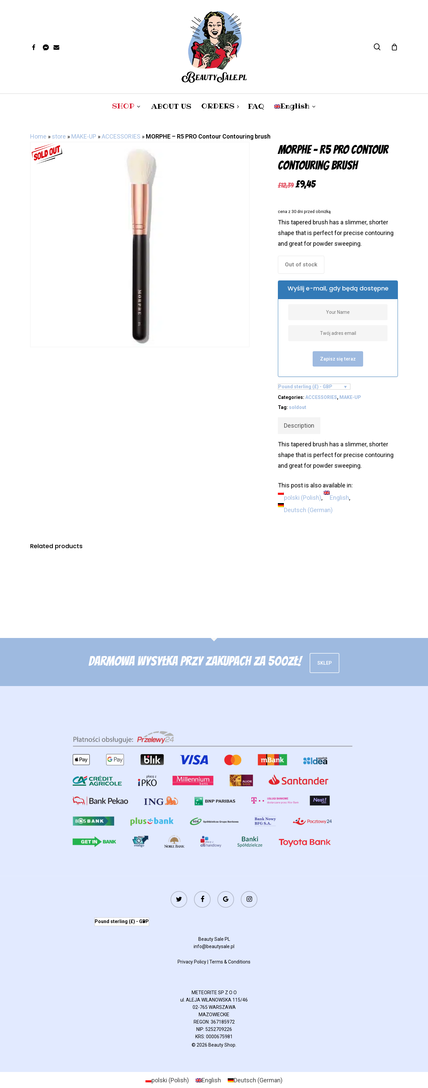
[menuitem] (295, 106)
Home (38, 136)
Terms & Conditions (229, 961)
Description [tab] (299, 425)
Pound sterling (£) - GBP (305, 386)
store (59, 136)
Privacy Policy (192, 961)
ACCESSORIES (121, 136)
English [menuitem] (339, 497)
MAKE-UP (83, 136)
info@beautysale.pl (214, 946)
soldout (297, 407)
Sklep (324, 663)
